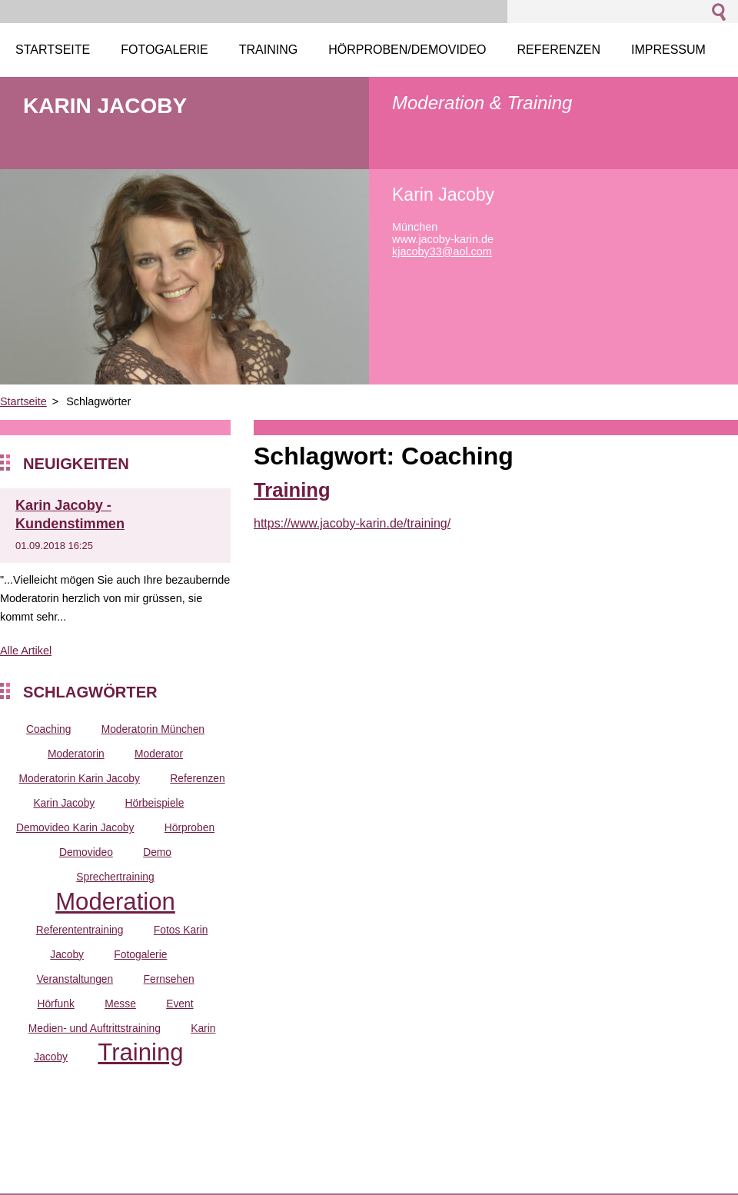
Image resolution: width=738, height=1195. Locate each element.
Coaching (48, 729)
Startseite (23, 401)
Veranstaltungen (74, 979)
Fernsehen (169, 979)
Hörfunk (55, 1003)
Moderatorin (76, 753)
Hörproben (189, 827)
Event (179, 1003)
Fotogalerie (140, 954)
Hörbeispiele (154, 803)
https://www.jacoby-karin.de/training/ (352, 523)
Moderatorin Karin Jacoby (79, 778)
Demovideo (86, 852)
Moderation (115, 901)
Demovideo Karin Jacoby (75, 827)
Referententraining (80, 930)
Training (140, 1052)
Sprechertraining (115, 876)
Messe (120, 1003)
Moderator (159, 753)
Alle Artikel (26, 650)
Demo (157, 852)
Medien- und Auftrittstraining (94, 1028)
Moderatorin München (152, 729)
